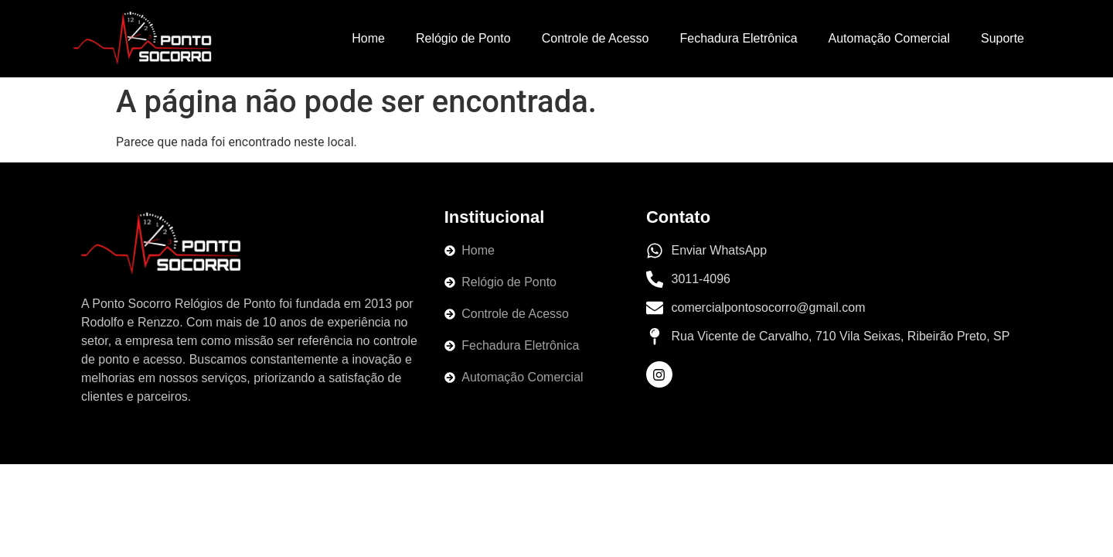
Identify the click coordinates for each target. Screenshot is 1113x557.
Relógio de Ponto (463, 38)
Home (368, 38)
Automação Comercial (889, 38)
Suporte (1002, 38)
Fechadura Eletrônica (738, 38)
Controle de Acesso (595, 38)
